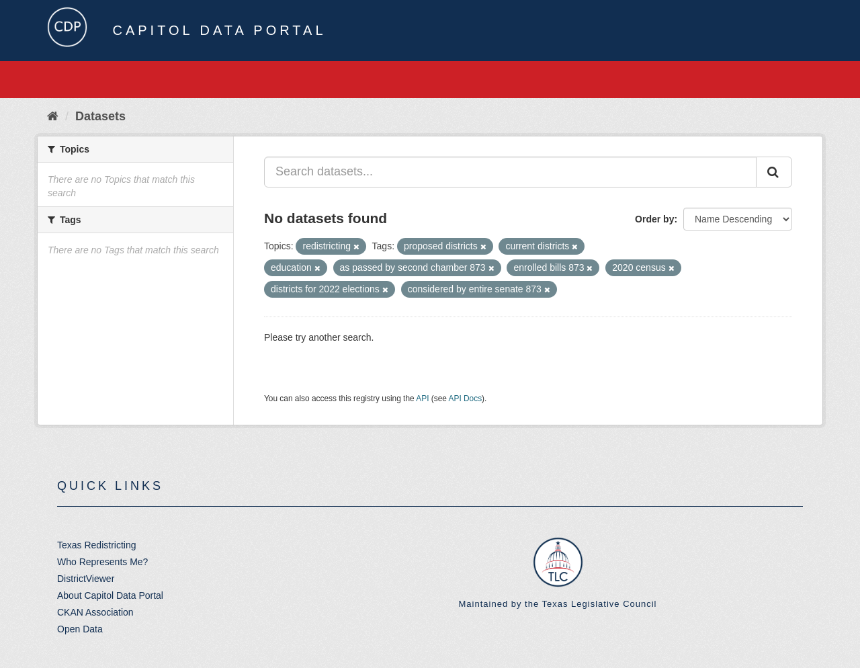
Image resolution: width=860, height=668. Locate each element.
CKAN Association (95, 612)
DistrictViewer (85, 578)
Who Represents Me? (102, 561)
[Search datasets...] (510, 172)
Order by (654, 219)
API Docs (465, 398)
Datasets (100, 116)
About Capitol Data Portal (110, 595)
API (422, 398)
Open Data (80, 629)
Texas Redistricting (96, 545)
